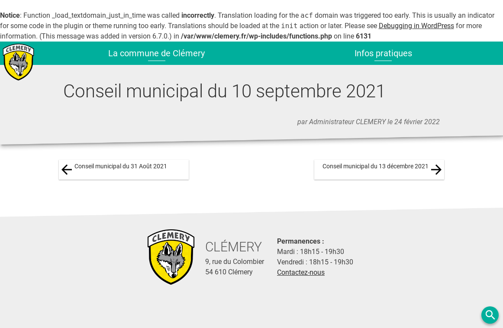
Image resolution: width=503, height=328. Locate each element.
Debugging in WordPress (416, 26)
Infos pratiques (383, 53)
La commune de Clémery (156, 53)
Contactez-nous (301, 272)
